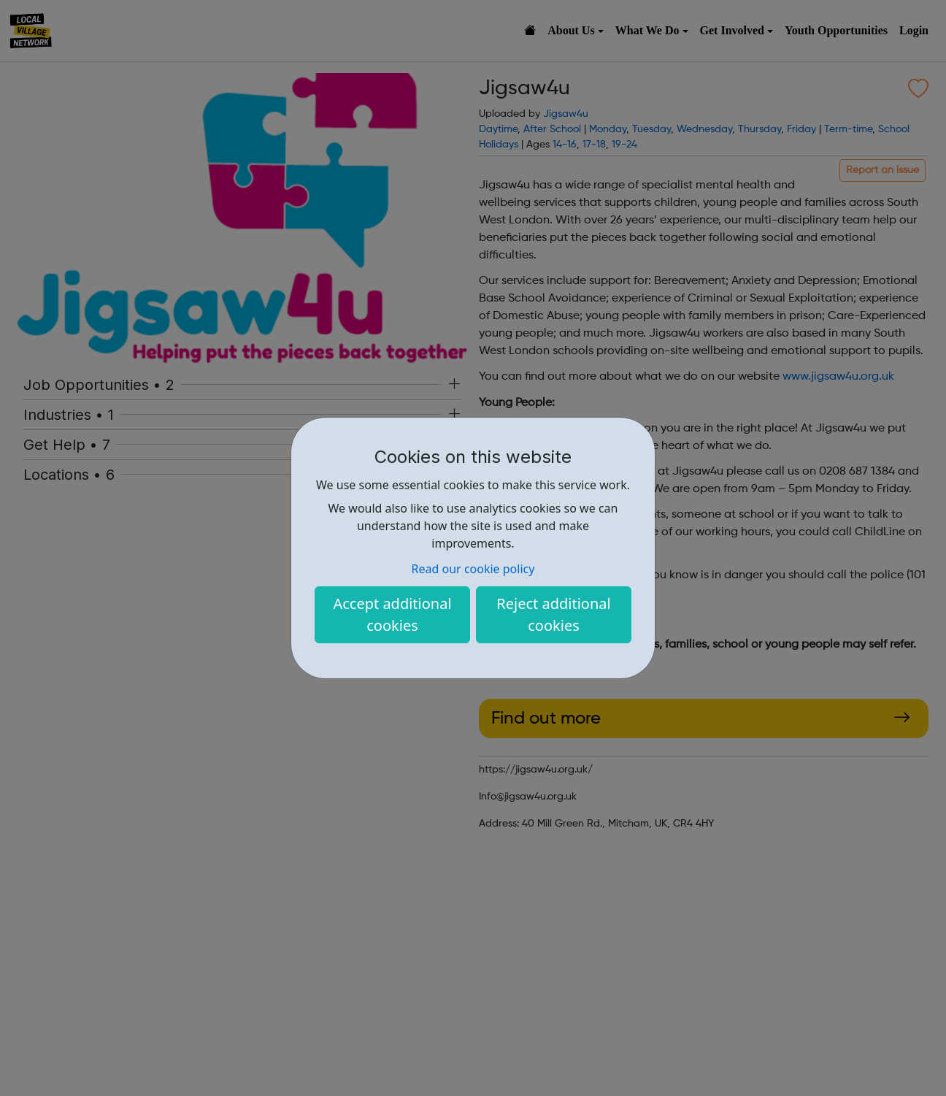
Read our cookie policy (473, 569)
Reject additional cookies (553, 614)
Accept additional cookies (392, 614)
